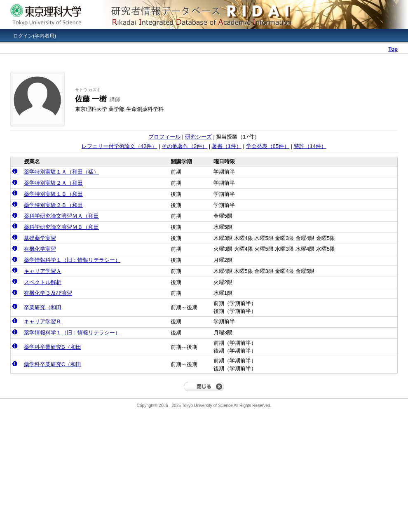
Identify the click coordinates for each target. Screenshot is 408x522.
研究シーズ (198, 137)
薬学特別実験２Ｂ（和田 (53, 205)
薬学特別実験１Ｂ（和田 (53, 194)
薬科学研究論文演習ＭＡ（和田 (61, 216)
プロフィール (164, 137)
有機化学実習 (40, 249)
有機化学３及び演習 (48, 293)
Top (393, 49)
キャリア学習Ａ (42, 271)
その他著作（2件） (184, 146)
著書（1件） (227, 146)
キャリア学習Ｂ (42, 321)
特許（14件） (310, 146)
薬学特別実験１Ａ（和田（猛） (61, 172)
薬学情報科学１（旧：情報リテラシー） (72, 260)
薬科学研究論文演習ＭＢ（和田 (61, 227)
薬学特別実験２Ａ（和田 (53, 183)
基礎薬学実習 (40, 238)
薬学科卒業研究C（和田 (52, 364)
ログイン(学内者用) (34, 36)
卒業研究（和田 (42, 307)
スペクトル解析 (42, 282)
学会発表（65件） (267, 146)
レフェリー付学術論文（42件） (119, 146)
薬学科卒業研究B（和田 (52, 347)
